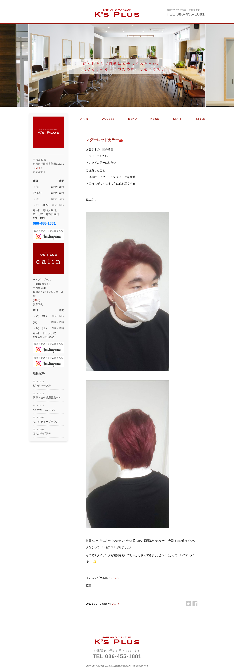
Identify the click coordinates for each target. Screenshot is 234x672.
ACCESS (108, 118)
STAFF (177, 118)
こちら (115, 577)
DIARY (84, 118)
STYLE (200, 118)
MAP (38, 167)
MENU (132, 118)
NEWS (154, 118)
